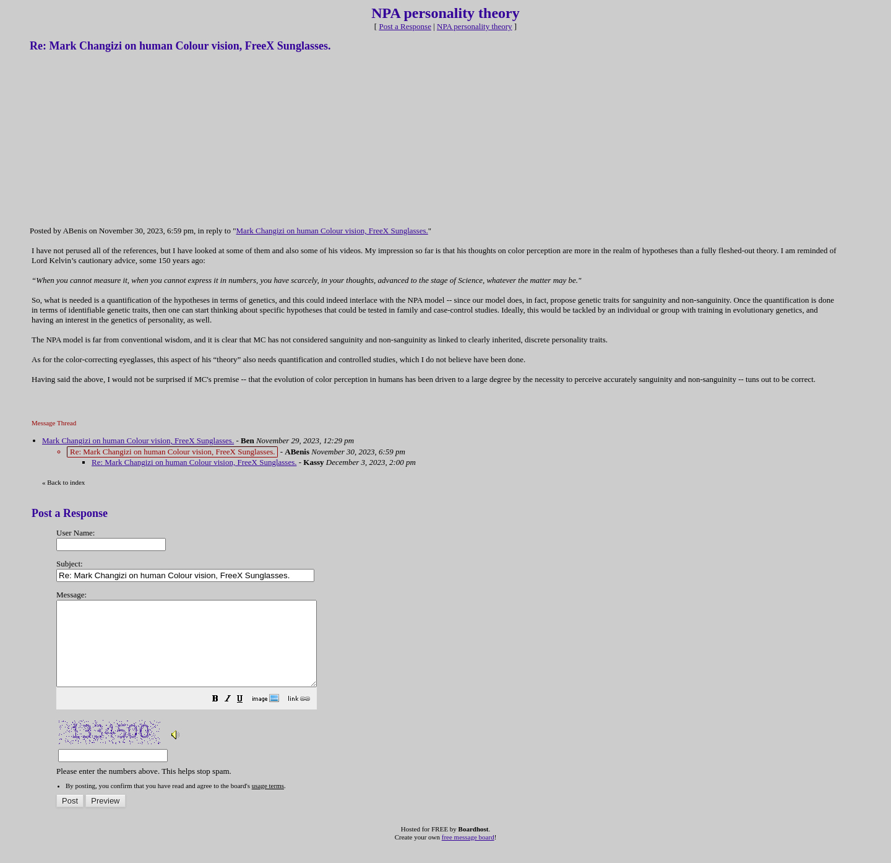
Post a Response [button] (405, 26)
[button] (246, 717)
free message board (468, 853)
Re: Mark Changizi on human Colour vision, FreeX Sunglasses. (194, 462)
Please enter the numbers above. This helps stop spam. (466, 676)
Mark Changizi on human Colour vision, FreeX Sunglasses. (332, 230)
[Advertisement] (122, 138)
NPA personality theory (474, 26)
